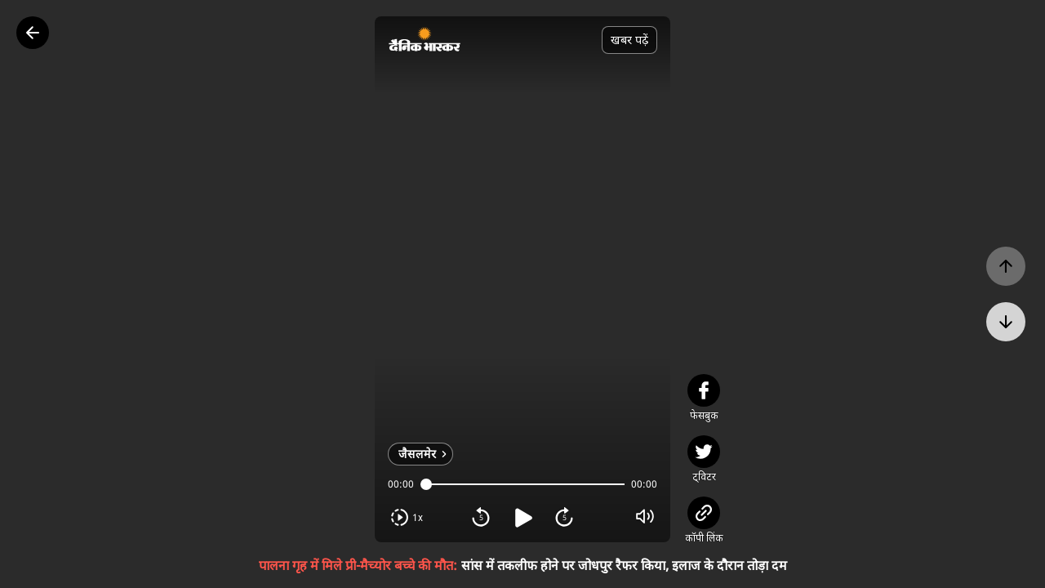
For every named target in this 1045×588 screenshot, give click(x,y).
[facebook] (703, 390)
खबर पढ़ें (629, 39)
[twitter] (703, 451)
